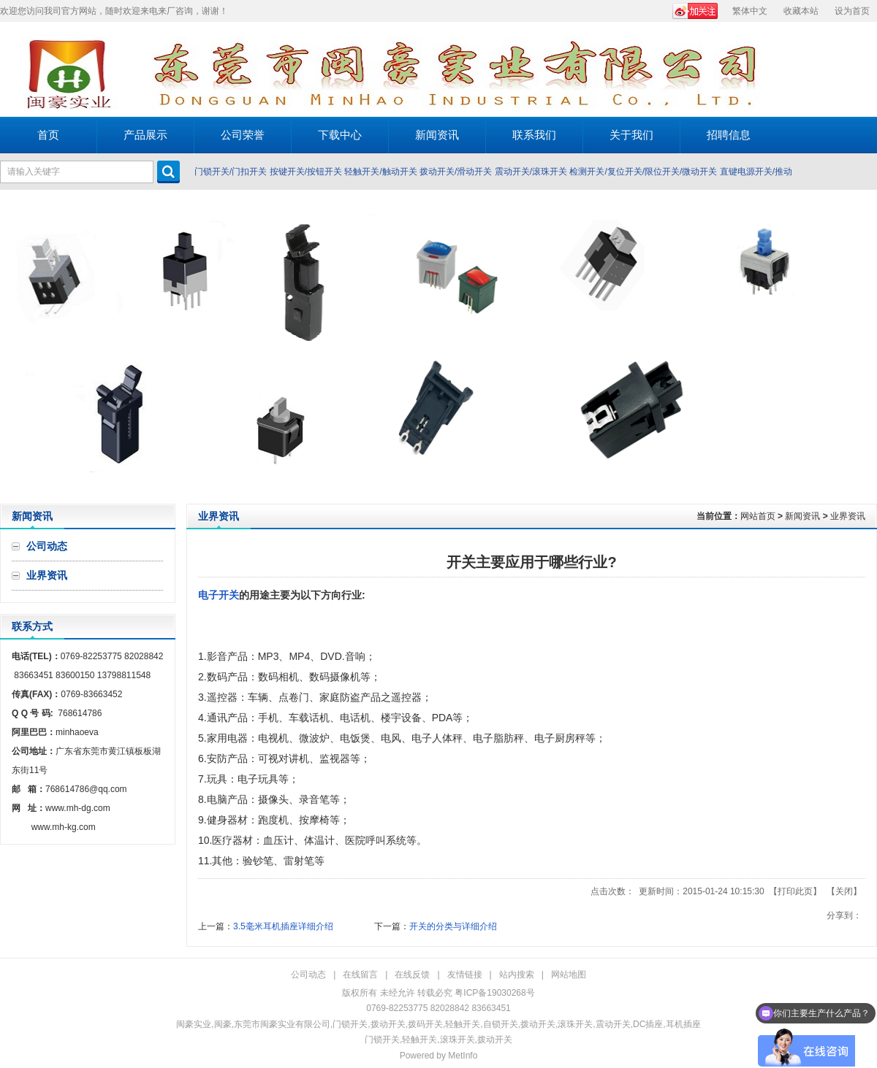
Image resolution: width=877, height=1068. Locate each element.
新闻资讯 (802, 516)
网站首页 (757, 516)
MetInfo (462, 1055)
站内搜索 (516, 974)
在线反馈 (412, 974)
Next (862, 347)
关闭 (844, 891)
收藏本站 (801, 11)
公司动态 (308, 974)
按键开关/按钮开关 (306, 171)
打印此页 (795, 891)
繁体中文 (749, 11)
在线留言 (360, 974)
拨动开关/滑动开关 (455, 171)
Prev (15, 347)
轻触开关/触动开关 (380, 171)
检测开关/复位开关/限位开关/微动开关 (643, 171)
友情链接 (464, 974)
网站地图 (568, 974)
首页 (48, 134)
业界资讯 (847, 516)
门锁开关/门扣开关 (230, 171)
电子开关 (218, 595)
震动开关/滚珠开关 (531, 171)
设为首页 (852, 11)
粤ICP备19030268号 (494, 993)
